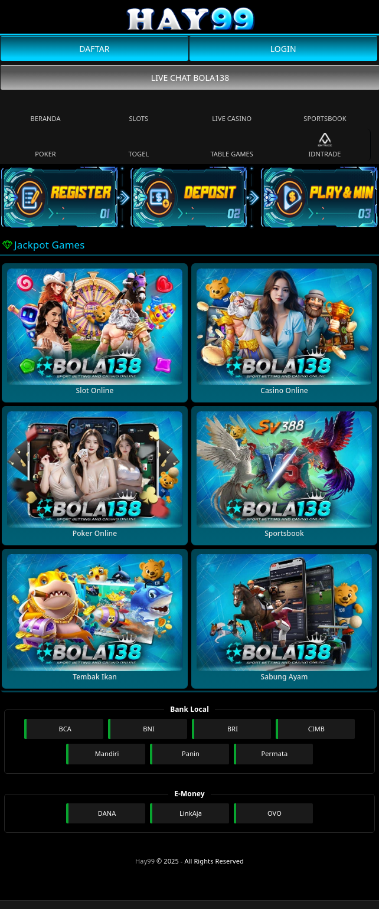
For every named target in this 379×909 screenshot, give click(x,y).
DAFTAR (94, 48)
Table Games (231, 145)
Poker (45, 145)
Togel (138, 145)
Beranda (46, 110)
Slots (139, 110)
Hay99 (145, 860)
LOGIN (283, 48)
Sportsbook (324, 110)
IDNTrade (324, 145)
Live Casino (231, 110)
